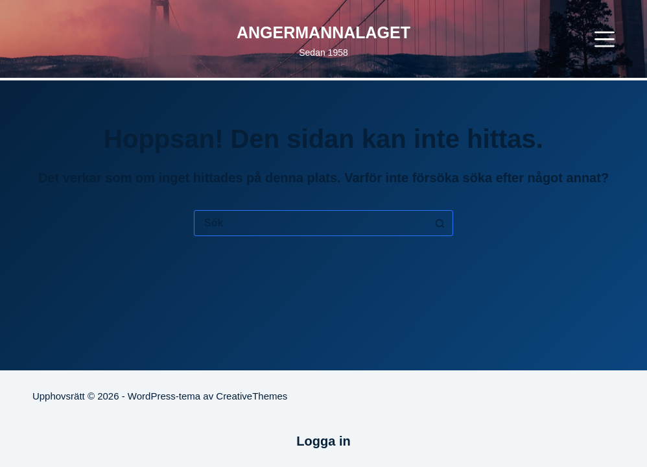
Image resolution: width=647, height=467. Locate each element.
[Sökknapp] (440, 223)
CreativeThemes (251, 395)
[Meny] (604, 39)
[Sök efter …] (310, 223)
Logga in (323, 441)
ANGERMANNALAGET (323, 32)
